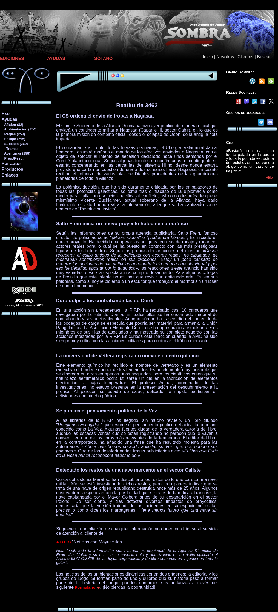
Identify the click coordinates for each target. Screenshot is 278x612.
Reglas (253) (13, 134)
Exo (6, 113)
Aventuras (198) (15, 153)
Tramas (10, 149)
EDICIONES (12, 58)
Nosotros (225, 57)
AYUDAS (56, 58)
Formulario (87, 587)
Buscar (264, 57)
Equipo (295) (13, 139)
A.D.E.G (63, 542)
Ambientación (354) (18, 129)
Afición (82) (12, 125)
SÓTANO (103, 58)
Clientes (245, 57)
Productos (12, 169)
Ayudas (9, 119)
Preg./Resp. (12, 158)
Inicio (208, 57)
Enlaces (10, 175)
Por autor (11, 163)
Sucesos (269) (14, 144)
